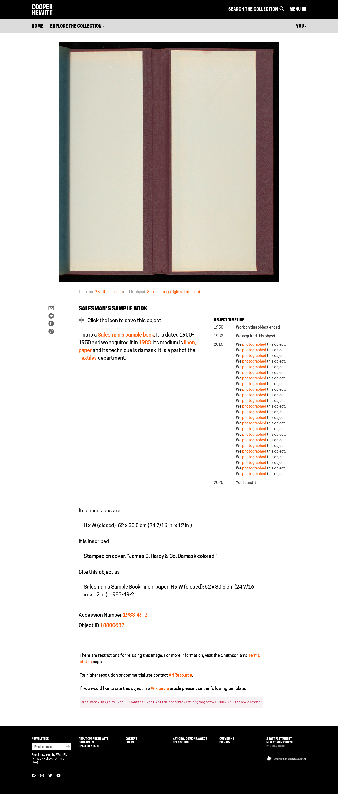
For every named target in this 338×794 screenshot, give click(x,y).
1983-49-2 (135, 615)
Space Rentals (89, 746)
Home (37, 26)
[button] (297, 9)
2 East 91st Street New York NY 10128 (279, 740)
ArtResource (180, 675)
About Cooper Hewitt (93, 738)
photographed (254, 345)
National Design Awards (190, 738)
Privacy (224, 742)
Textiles (88, 358)
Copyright (226, 738)
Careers (131, 738)
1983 (145, 343)
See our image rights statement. (174, 292)
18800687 (112, 625)
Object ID (89, 625)
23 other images (109, 292)
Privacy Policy (42, 758)
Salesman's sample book (126, 335)
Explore (77, 26)
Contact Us (86, 742)
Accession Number (100, 615)
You (301, 26)
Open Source (181, 742)
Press (130, 742)
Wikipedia (160, 689)
